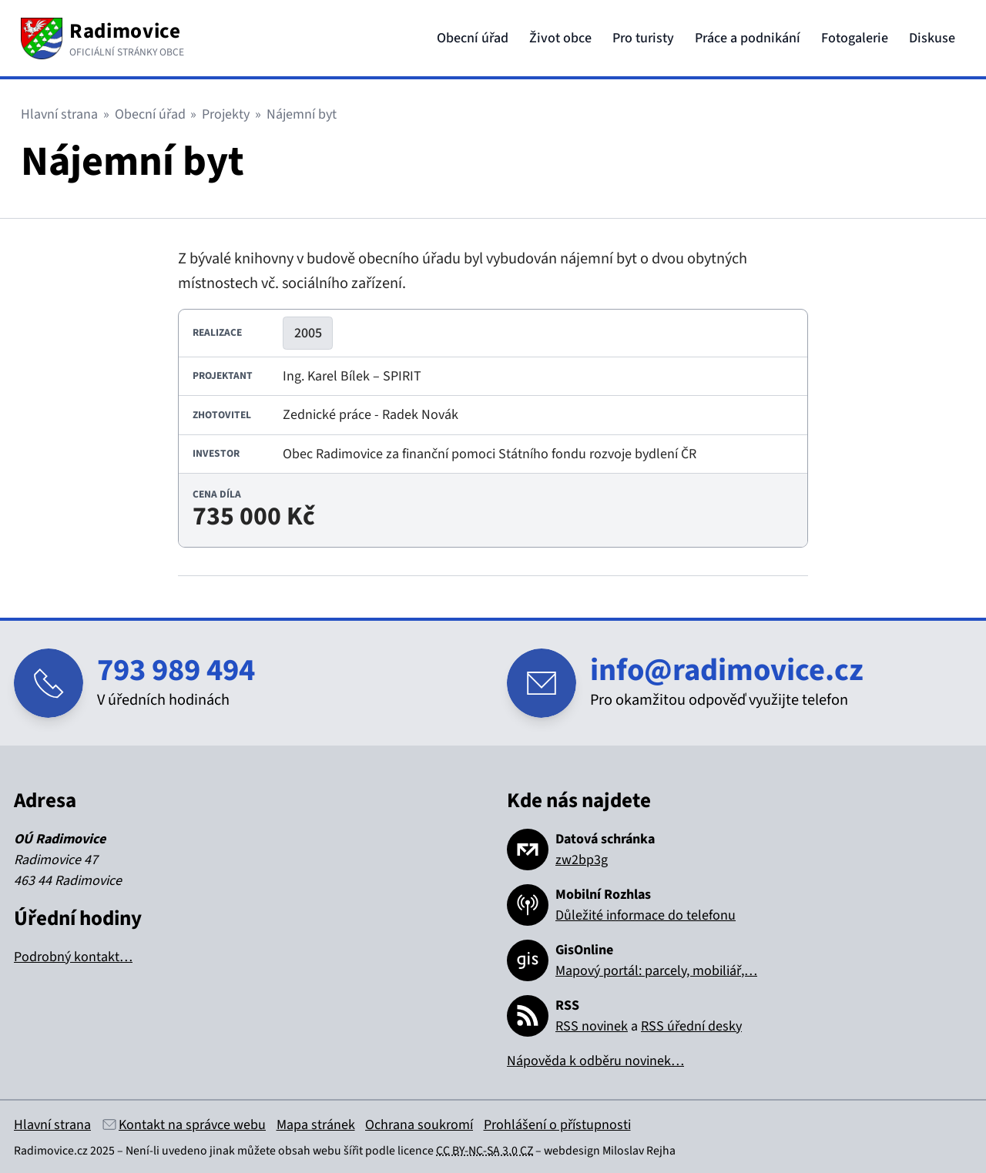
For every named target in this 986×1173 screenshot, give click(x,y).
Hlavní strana (59, 114)
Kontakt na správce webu (192, 1124)
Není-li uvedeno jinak (180, 1150)
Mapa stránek (316, 1124)
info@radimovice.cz (727, 670)
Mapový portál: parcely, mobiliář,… (656, 970)
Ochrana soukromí (419, 1124)
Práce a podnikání (747, 38)
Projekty (226, 114)
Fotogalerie (854, 38)
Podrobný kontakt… (73, 957)
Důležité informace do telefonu (645, 915)
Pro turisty (643, 38)
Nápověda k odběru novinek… (595, 1061)
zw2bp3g (581, 860)
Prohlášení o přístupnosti (557, 1124)
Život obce (560, 38)
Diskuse (932, 38)
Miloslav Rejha (639, 1150)
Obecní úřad (472, 38)
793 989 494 (176, 670)
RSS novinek (591, 1026)
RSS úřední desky (691, 1026)
